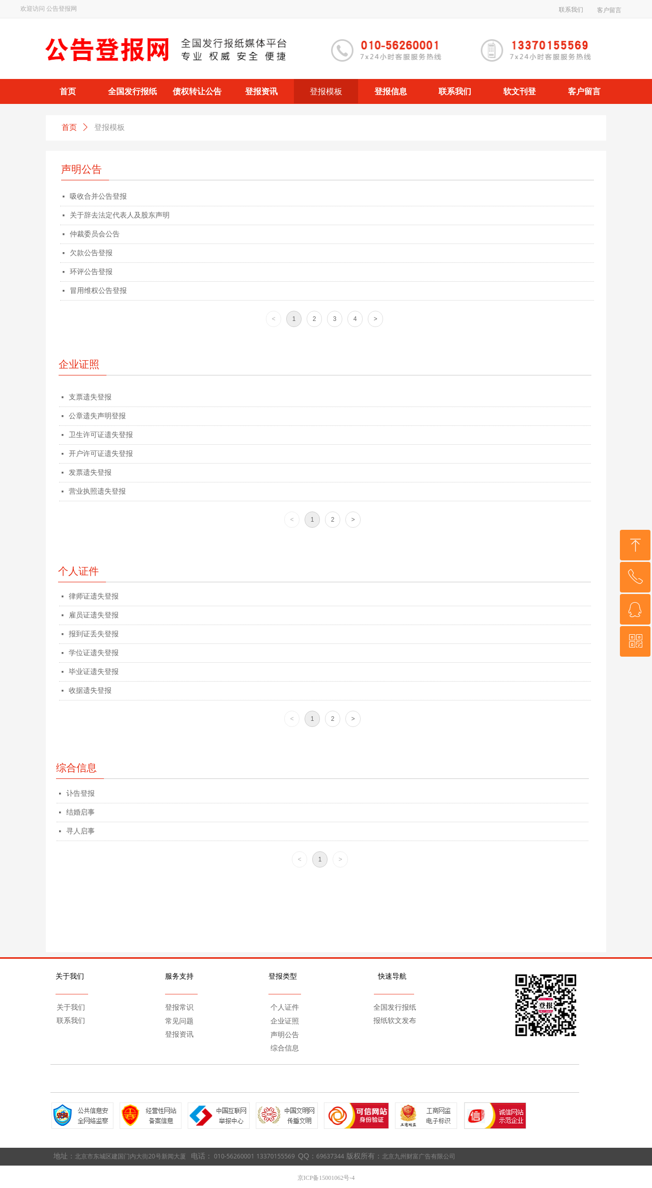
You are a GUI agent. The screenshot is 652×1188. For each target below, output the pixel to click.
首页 (69, 127)
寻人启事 (80, 831)
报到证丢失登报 (94, 634)
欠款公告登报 (91, 253)
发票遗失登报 (90, 472)
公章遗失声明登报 (97, 416)
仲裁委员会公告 (95, 234)
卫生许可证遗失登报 (101, 435)
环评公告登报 (91, 272)
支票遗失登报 (90, 397)
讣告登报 (80, 793)
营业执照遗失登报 (97, 491)
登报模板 (109, 127)
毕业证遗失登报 (94, 672)
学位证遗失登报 (94, 653)
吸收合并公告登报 (98, 196)
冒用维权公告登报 (98, 290)
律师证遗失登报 (94, 596)
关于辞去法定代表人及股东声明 (120, 215)
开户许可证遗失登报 (101, 453)
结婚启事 (80, 812)
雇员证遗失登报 (94, 615)
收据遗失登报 (90, 690)
